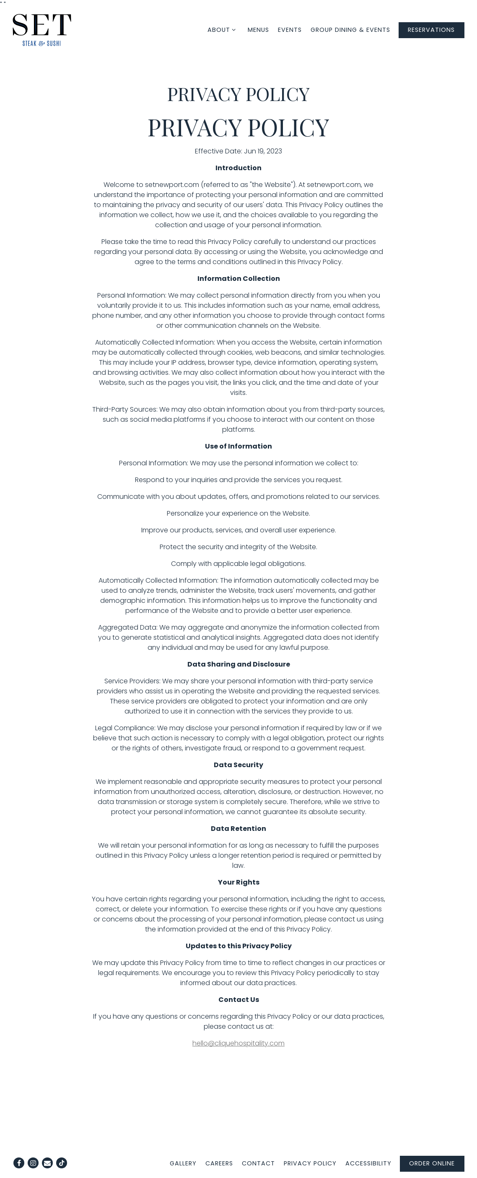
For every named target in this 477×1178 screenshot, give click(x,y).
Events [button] (290, 30)
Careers (219, 1163)
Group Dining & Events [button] (350, 30)
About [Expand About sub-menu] (224, 29)
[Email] (47, 1162)
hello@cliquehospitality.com (238, 1043)
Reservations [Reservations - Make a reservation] (431, 30)
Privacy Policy (310, 1163)
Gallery (183, 1163)
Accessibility (368, 1163)
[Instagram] (33, 1162)
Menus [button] (258, 30)
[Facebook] (18, 1162)
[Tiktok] (61, 1162)
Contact (258, 1163)
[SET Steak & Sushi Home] (42, 29)
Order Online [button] (432, 1163)
